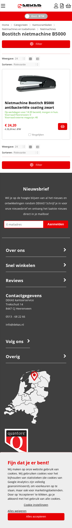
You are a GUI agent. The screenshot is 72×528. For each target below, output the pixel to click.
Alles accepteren (36, 516)
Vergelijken (38, 134)
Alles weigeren (17, 511)
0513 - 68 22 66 (15, 316)
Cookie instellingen (36, 505)
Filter (36, 44)
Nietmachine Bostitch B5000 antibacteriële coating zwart (29, 105)
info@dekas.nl (15, 324)
